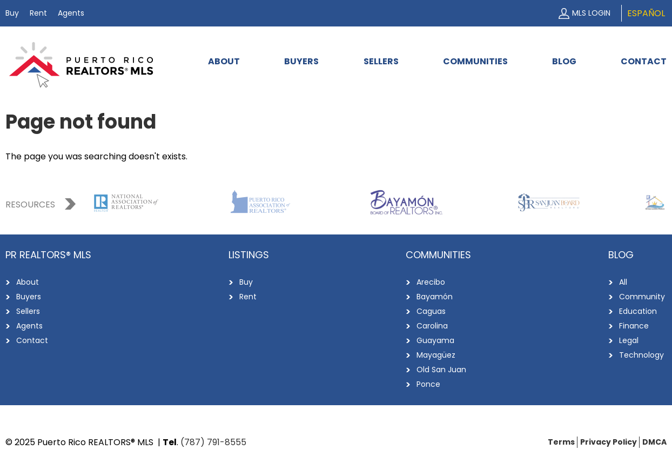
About (224, 61)
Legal (629, 340)
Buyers (301, 61)
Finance (634, 325)
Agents (71, 13)
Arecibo (430, 282)
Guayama (435, 340)
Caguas (431, 311)
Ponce (428, 384)
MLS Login (591, 13)
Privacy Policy (608, 442)
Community (642, 296)
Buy (12, 13)
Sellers (381, 61)
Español (646, 13)
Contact (644, 61)
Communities (475, 61)
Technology (641, 355)
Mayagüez (435, 355)
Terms (561, 442)
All (623, 282)
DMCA (654, 442)
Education (638, 311)
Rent (38, 13)
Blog (564, 61)
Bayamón (434, 296)
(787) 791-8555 (213, 442)
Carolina (432, 325)
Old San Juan (441, 369)
